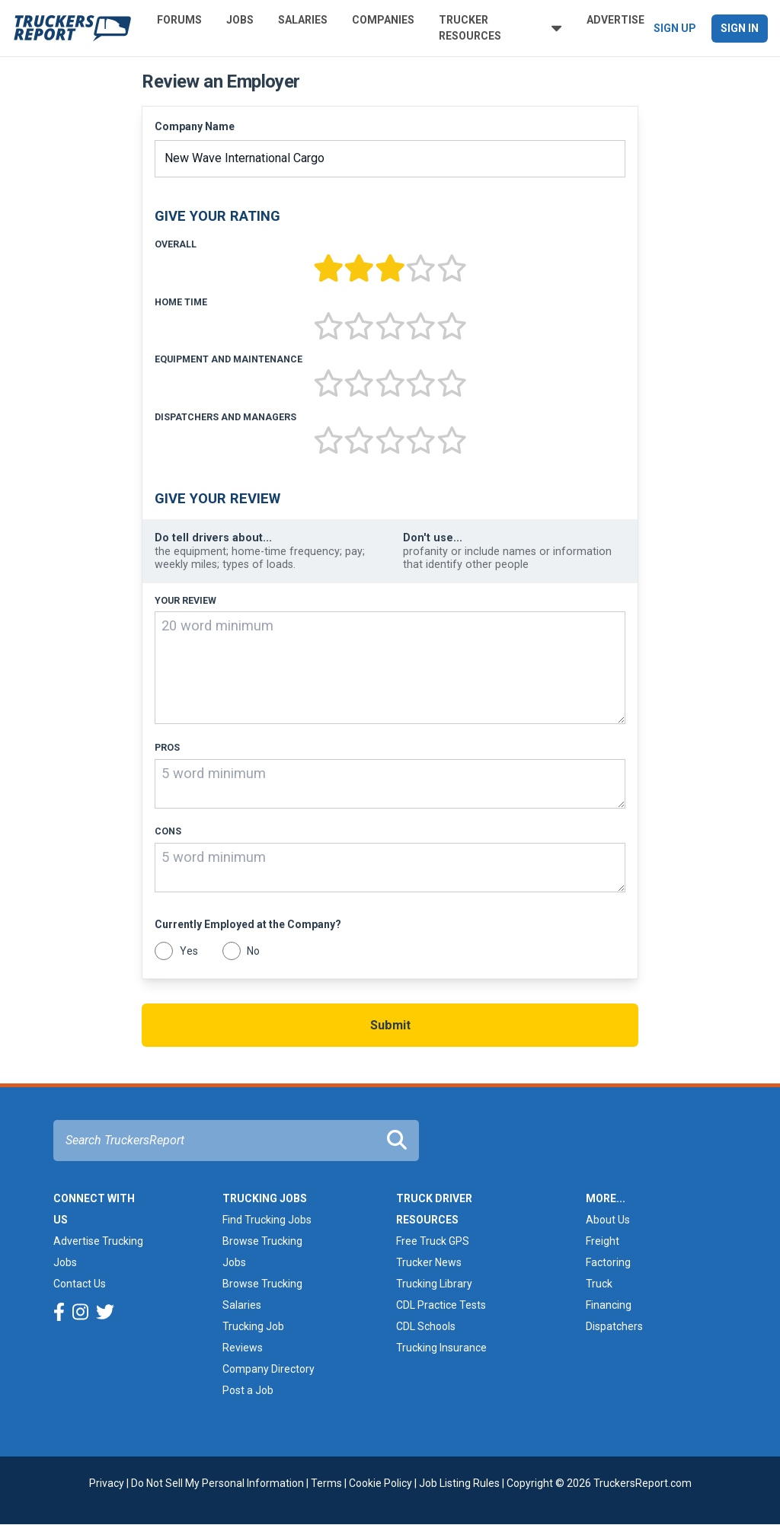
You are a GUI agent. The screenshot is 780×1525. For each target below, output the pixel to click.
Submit (390, 1025)
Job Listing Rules (459, 1483)
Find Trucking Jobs (267, 1220)
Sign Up (675, 28)
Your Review (185, 600)
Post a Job (247, 1390)
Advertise (615, 20)
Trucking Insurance (441, 1348)
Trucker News (429, 1262)
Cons (168, 831)
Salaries (303, 20)
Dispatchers (614, 1326)
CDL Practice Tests (441, 1305)
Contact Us (79, 1284)
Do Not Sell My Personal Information (217, 1483)
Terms (326, 1483)
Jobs (240, 20)
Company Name (195, 126)
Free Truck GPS (432, 1241)
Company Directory (268, 1369)
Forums (179, 20)
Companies (383, 20)
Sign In (740, 28)
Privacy (106, 1483)
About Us (608, 1220)
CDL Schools (426, 1326)
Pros (167, 747)
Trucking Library (434, 1284)
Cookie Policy (380, 1483)
